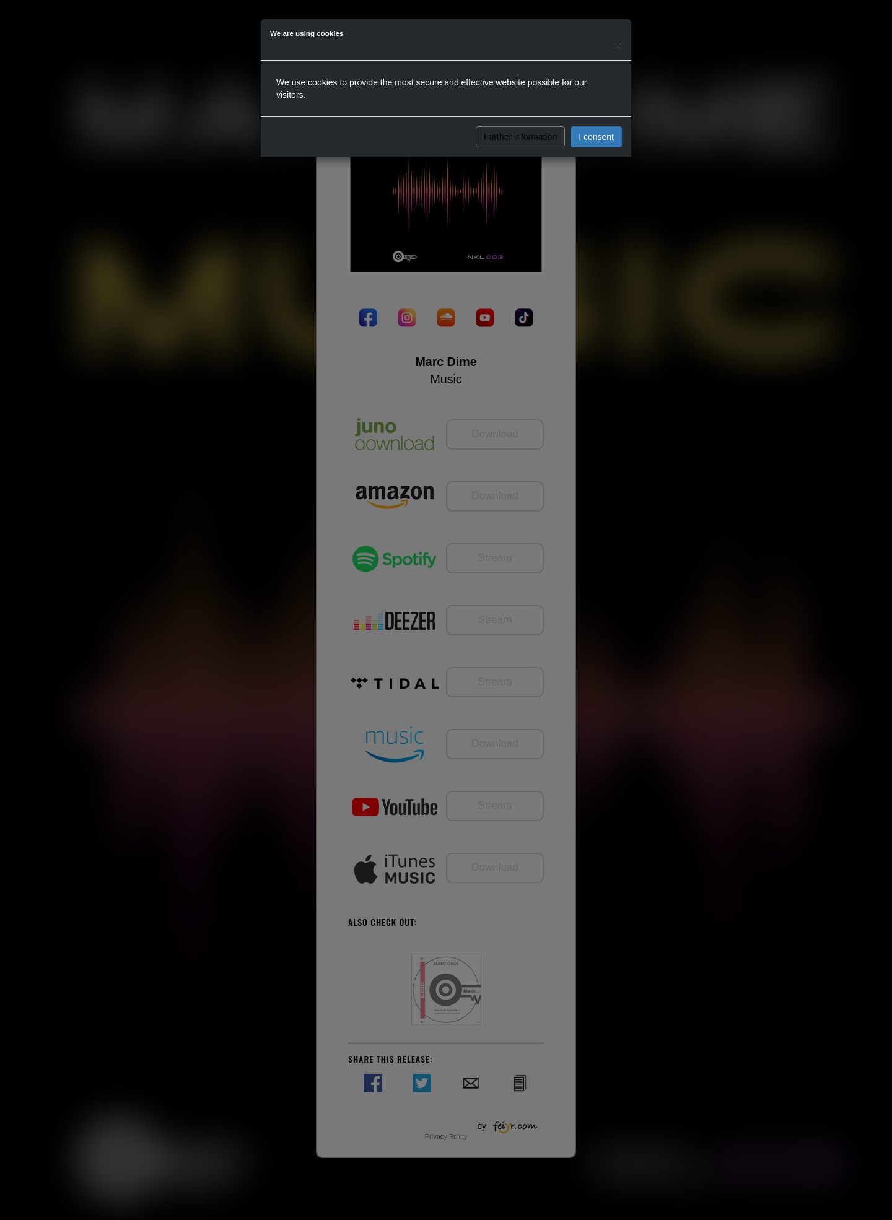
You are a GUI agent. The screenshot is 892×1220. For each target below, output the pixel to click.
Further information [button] (520, 137)
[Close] (618, 44)
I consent (596, 137)
